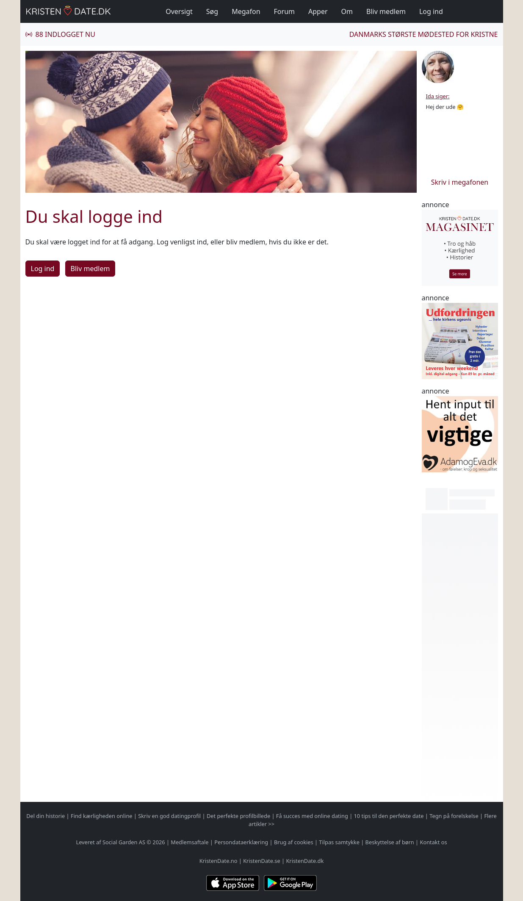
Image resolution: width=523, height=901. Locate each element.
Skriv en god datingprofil (169, 816)
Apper (318, 11)
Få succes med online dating (312, 816)
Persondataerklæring (241, 842)
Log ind (431, 11)
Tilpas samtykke (339, 842)
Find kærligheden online (102, 816)
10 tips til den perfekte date (389, 816)
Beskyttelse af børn (389, 842)
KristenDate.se (261, 861)
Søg (212, 11)
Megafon (246, 11)
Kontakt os (433, 842)
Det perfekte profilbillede (238, 816)
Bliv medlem (386, 11)
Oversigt (179, 11)
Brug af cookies (293, 842)
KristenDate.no (218, 861)
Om (347, 11)
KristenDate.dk (305, 861)
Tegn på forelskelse (453, 816)
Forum (284, 11)
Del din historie (45, 816)
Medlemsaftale (189, 842)
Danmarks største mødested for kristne (423, 34)
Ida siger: (438, 96)
